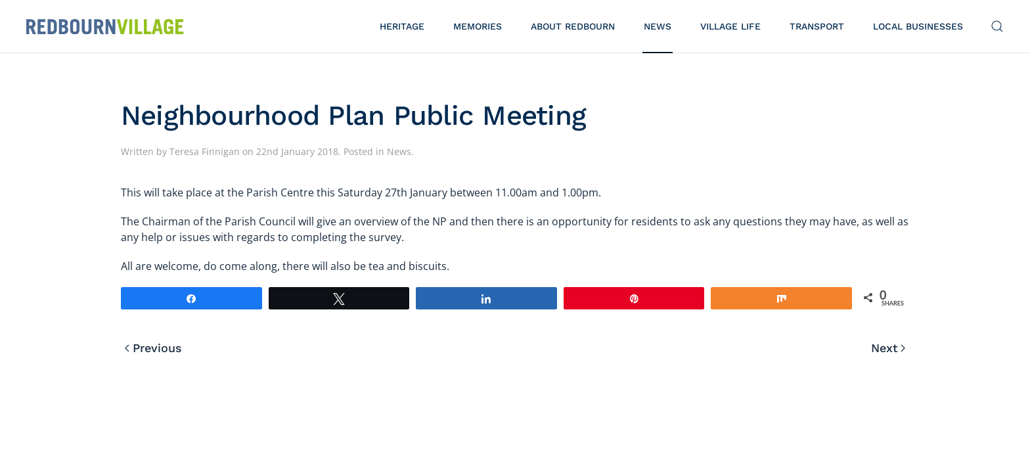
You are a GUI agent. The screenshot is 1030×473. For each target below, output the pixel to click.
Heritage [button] (402, 26)
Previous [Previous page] (153, 348)
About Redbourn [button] (573, 26)
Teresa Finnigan (204, 151)
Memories (477, 26)
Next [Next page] (888, 348)
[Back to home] (105, 26)
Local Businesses (918, 26)
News (657, 26)
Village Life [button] (730, 26)
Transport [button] (817, 26)
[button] (997, 26)
